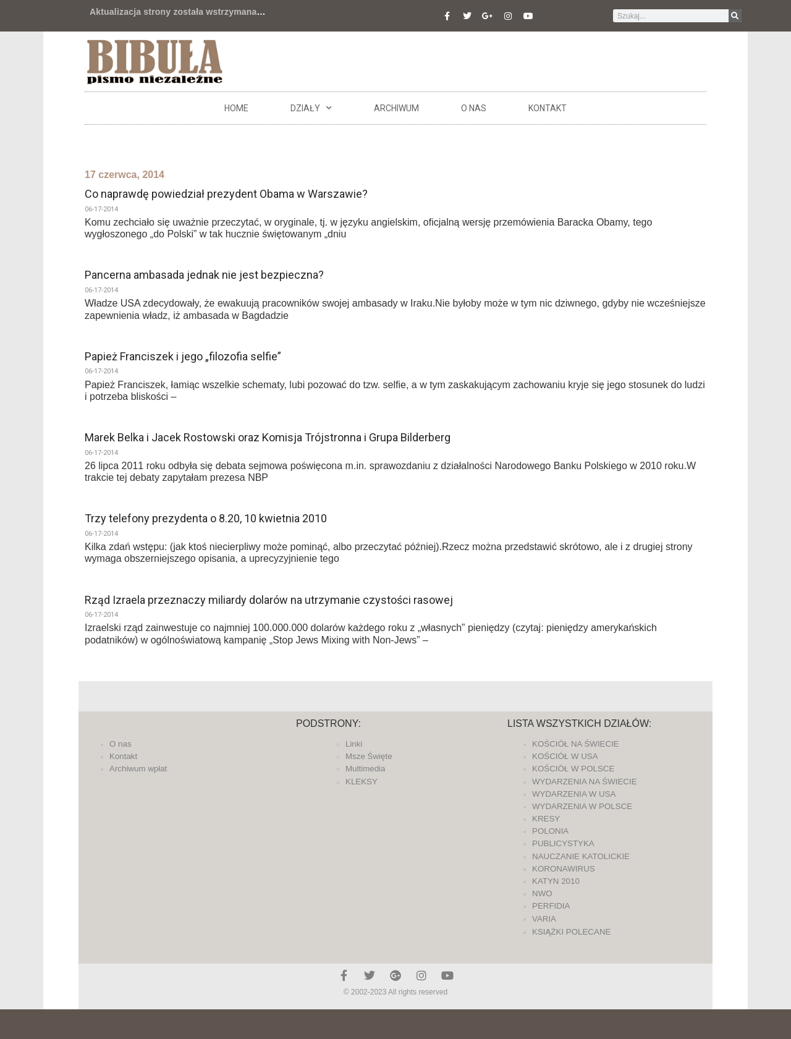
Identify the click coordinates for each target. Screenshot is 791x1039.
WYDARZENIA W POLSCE (582, 806)
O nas (473, 108)
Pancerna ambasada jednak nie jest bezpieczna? (204, 274)
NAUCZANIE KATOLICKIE (581, 856)
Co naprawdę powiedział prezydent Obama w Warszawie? (226, 193)
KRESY (546, 818)
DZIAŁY (311, 108)
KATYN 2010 (556, 881)
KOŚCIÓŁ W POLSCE (573, 768)
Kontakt (547, 108)
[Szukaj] (735, 15)
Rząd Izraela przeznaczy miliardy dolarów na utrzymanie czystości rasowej (269, 599)
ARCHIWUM (396, 108)
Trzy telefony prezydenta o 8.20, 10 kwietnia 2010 (206, 518)
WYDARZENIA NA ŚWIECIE (584, 781)
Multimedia (365, 768)
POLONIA (550, 831)
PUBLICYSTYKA (563, 843)
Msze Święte (368, 756)
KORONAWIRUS (563, 868)
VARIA (544, 918)
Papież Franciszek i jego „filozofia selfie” (183, 356)
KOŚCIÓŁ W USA (565, 756)
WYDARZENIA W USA (574, 794)
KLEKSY (361, 781)
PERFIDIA (551, 905)
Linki (353, 744)
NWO (542, 893)
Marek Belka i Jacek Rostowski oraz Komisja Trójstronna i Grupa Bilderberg (267, 437)
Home (236, 108)
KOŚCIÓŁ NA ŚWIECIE (575, 744)
